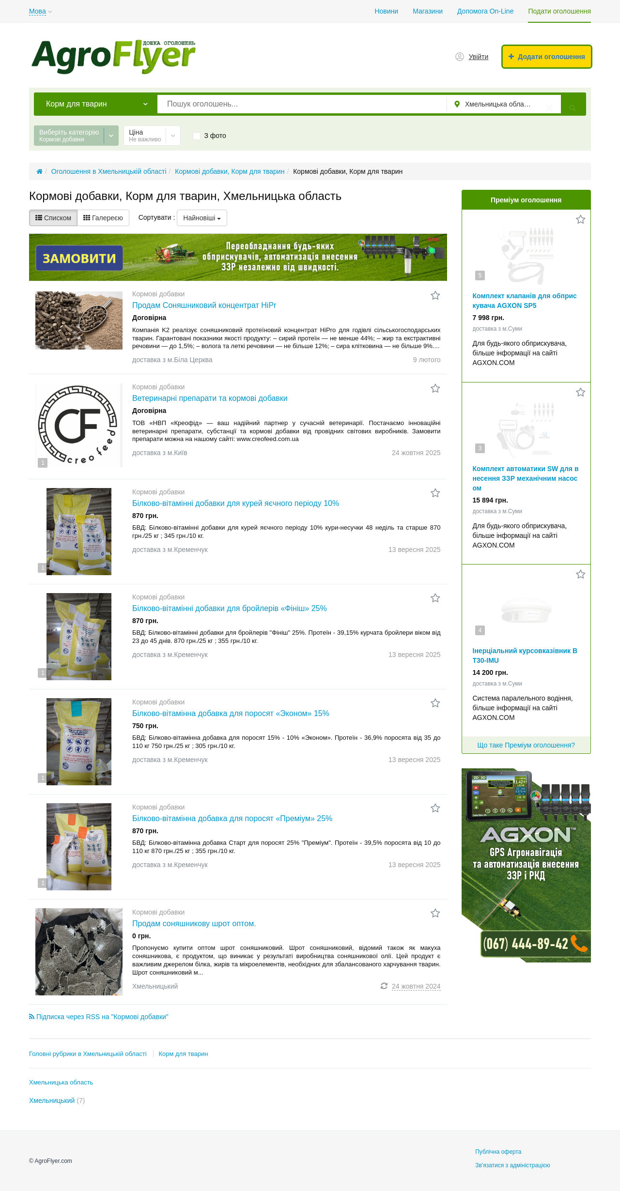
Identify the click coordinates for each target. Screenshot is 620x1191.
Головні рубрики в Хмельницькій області (88, 1053)
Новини (386, 11)
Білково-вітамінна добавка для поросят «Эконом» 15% (230, 713)
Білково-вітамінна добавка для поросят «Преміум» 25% (232, 818)
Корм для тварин (183, 1053)
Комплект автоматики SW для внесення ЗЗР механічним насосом (526, 478)
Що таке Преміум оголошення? (526, 745)
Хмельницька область (61, 1082)
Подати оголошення (559, 11)
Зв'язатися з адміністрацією (512, 1165)
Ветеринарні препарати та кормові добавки (210, 398)
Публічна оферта (498, 1151)
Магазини (428, 11)
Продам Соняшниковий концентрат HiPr (204, 305)
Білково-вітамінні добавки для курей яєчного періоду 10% (235, 503)
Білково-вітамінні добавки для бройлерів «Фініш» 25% (229, 608)
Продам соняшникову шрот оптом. (194, 923)
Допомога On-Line (485, 11)
